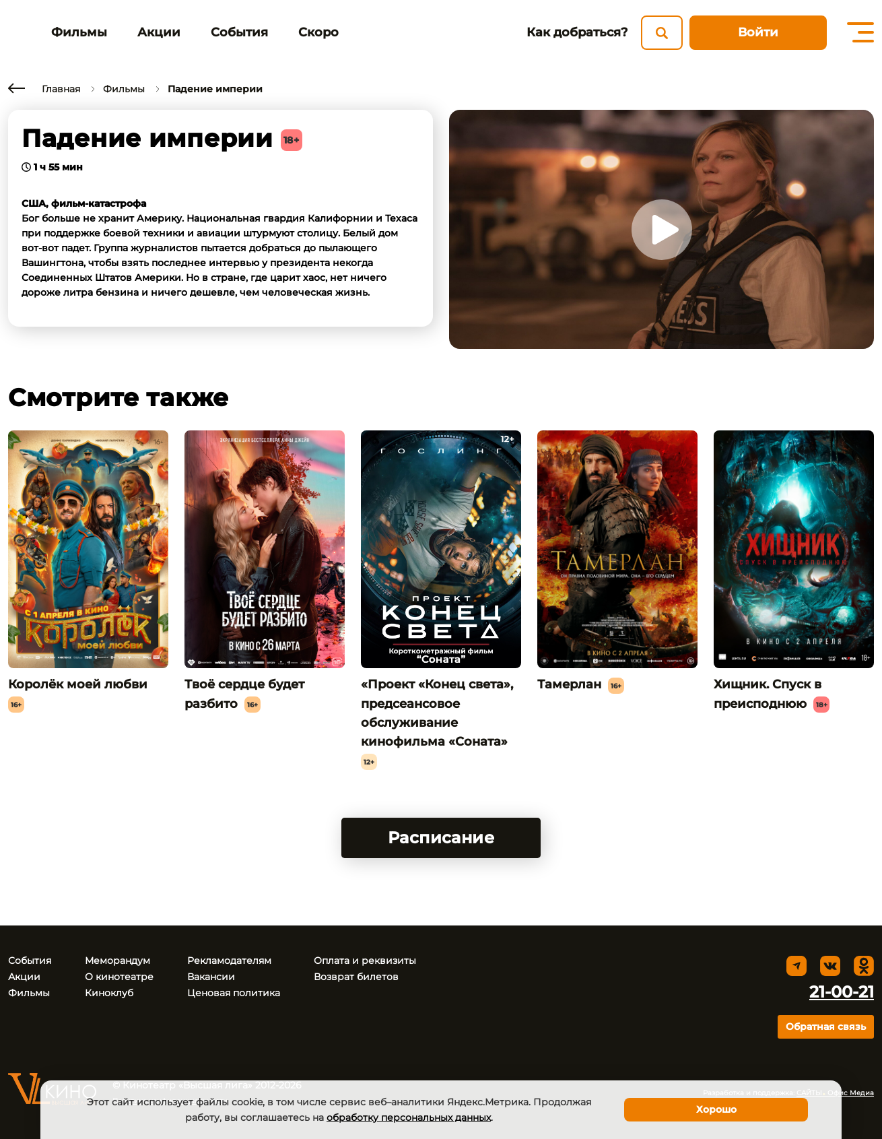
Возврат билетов (356, 977)
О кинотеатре (119, 977)
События (239, 32)
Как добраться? (577, 32)
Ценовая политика (233, 993)
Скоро (318, 32)
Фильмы (79, 32)
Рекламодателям (229, 960)
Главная (61, 89)
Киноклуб (109, 993)
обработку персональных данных (409, 1117)
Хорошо (716, 1109)
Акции (158, 32)
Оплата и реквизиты (365, 960)
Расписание (441, 837)
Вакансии (211, 977)
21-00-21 (841, 992)
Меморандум (117, 960)
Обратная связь (826, 1026)
